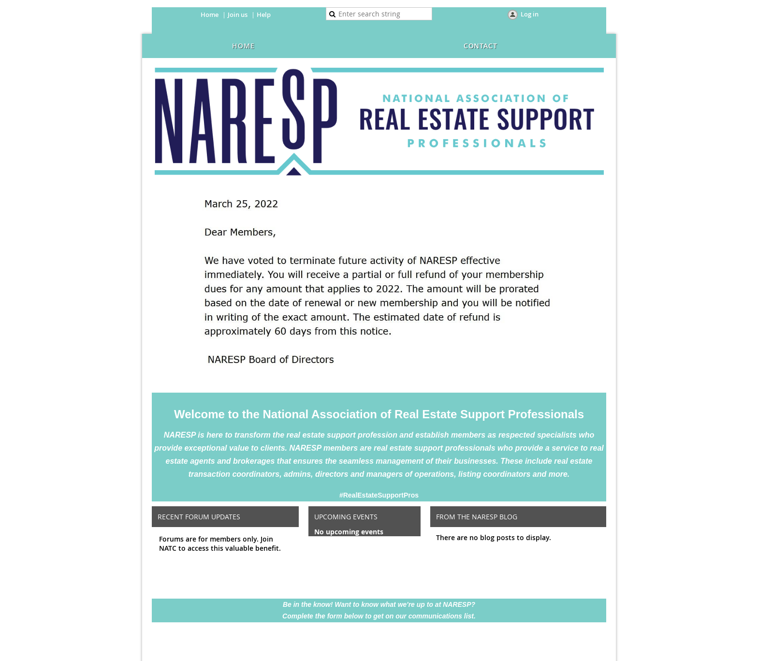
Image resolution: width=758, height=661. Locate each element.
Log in (530, 14)
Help (264, 14)
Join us (238, 14)
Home (210, 14)
